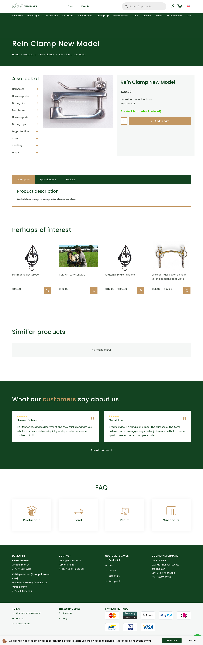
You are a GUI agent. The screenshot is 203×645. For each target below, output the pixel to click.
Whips (15, 152)
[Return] (125, 511)
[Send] (78, 511)
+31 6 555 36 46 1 (67, 564)
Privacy (20, 618)
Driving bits (18, 103)
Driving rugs (19, 124)
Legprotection (20, 131)
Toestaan (172, 640)
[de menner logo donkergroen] (24, 6)
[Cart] (179, 6)
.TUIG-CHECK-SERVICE (72, 274)
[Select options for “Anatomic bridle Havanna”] (140, 290)
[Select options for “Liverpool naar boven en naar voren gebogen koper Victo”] (186, 290)
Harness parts (20, 96)
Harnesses (18, 89)
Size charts (171, 520)
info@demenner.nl (70, 560)
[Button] (173, 6)
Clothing (17, 145)
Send (78, 520)
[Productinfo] (32, 511)
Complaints (115, 581)
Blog (65, 618)
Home (15, 54)
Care (15, 138)
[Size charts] (171, 511)
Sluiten (192, 640)
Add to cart (162, 121)
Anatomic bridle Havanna (120, 274)
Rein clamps (47, 54)
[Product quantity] (124, 121)
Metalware (29, 54)
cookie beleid (143, 640)
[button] (47, 290)
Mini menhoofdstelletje (25, 274)
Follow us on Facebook (71, 568)
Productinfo (31, 520)
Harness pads (20, 117)
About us (67, 613)
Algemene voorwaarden (28, 613)
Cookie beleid (23, 623)
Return (125, 520)
